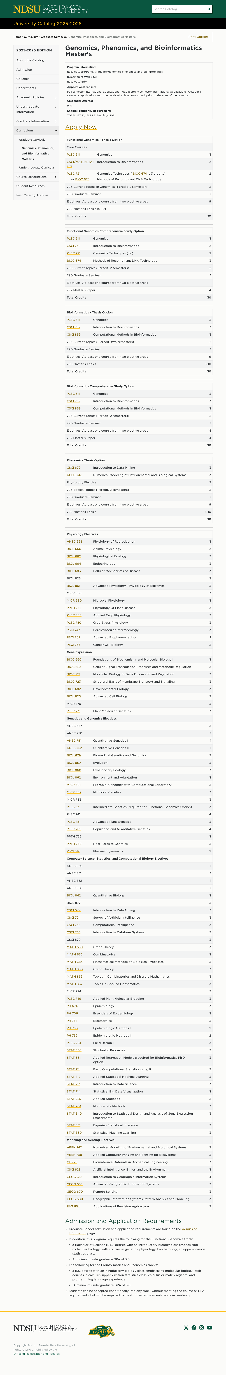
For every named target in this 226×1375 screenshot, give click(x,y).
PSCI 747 (73, 630)
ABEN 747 (74, 475)
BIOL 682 (74, 689)
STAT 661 (74, 1057)
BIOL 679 (74, 755)
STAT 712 (73, 1076)
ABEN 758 (74, 1155)
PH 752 (72, 1035)
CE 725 (72, 1162)
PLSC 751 (73, 821)
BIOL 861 (73, 586)
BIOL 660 (74, 549)
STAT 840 (74, 1113)
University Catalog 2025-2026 (47, 23)
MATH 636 (75, 954)
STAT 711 (73, 1069)
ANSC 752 (74, 748)
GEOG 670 (75, 1191)
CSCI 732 (73, 246)
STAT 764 (74, 1106)
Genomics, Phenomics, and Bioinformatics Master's (38, 154)
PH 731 (72, 1021)
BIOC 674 (140, 173)
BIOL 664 (74, 563)
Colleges (22, 79)
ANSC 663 (74, 541)
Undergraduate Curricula (36, 167)
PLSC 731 (73, 711)
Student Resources (30, 186)
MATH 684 (75, 962)
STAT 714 (73, 1091)
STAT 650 (74, 1050)
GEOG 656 (75, 1184)
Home (17, 36)
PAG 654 (73, 1206)
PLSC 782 (74, 829)
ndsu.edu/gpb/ (77, 81)
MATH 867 (75, 984)
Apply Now (81, 127)
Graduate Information (32, 121)
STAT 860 (74, 1132)
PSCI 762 (73, 637)
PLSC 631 (73, 807)
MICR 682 (74, 792)
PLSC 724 (74, 1043)
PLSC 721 (73, 173)
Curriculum (31, 36)
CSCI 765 (73, 932)
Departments (26, 88)
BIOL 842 (74, 895)
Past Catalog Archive (32, 195)
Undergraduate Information (27, 109)
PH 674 (72, 1006)
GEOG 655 (74, 1177)
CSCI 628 (74, 1169)
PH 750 (72, 1028)
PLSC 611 (73, 154)
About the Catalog (30, 60)
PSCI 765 (73, 644)
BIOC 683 (74, 667)
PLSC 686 (74, 615)
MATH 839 (75, 976)
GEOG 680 (75, 1199)
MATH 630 (75, 947)
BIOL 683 (74, 571)
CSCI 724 (73, 917)
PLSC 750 (74, 622)
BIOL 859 (74, 762)
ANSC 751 (74, 740)
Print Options (198, 36)
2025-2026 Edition (34, 50)
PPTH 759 (74, 844)
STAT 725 (74, 1099)
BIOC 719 (73, 674)
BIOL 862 (74, 777)
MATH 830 (75, 969)
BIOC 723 (74, 681)
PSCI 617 (73, 851)
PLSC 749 (74, 998)
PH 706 (72, 1013)
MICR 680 (74, 600)
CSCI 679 (74, 467)
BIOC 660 (74, 659)
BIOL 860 (74, 770)
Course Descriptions (31, 177)
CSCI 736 (73, 925)
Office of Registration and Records (36, 1353)
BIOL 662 (74, 556)
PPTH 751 (74, 608)
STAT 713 (73, 1084)
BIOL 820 (74, 696)
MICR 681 (74, 785)
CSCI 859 (74, 334)
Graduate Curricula (53, 36)
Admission (24, 69)
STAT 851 (73, 1125)
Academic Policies (30, 97)
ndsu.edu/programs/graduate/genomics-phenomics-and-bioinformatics (115, 71)
